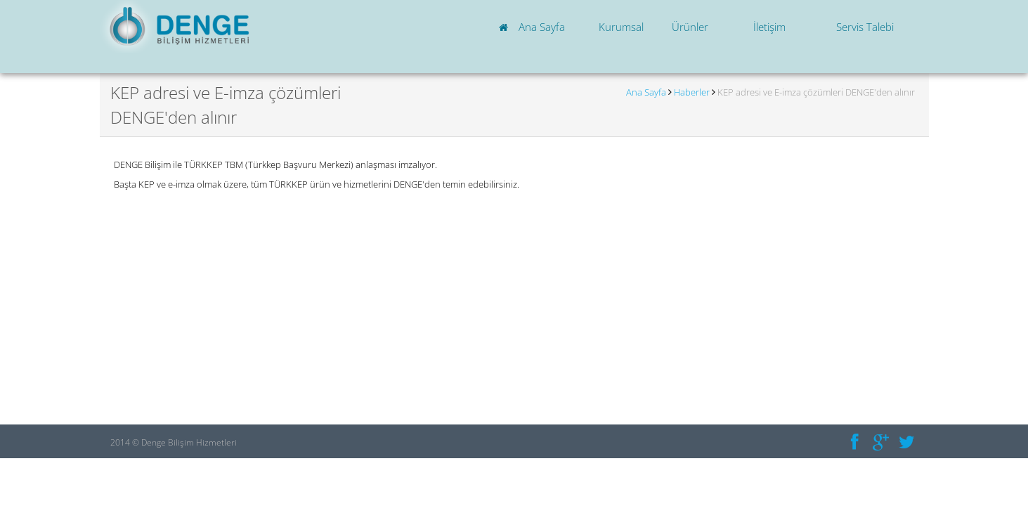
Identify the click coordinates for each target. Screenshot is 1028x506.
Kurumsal (621, 27)
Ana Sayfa (534, 27)
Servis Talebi (864, 27)
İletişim (769, 27)
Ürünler (690, 27)
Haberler (692, 92)
